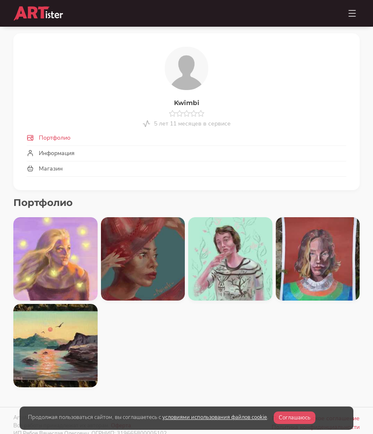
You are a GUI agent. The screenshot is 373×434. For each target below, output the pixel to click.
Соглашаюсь (294, 417)
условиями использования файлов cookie (214, 417)
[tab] (186, 138)
